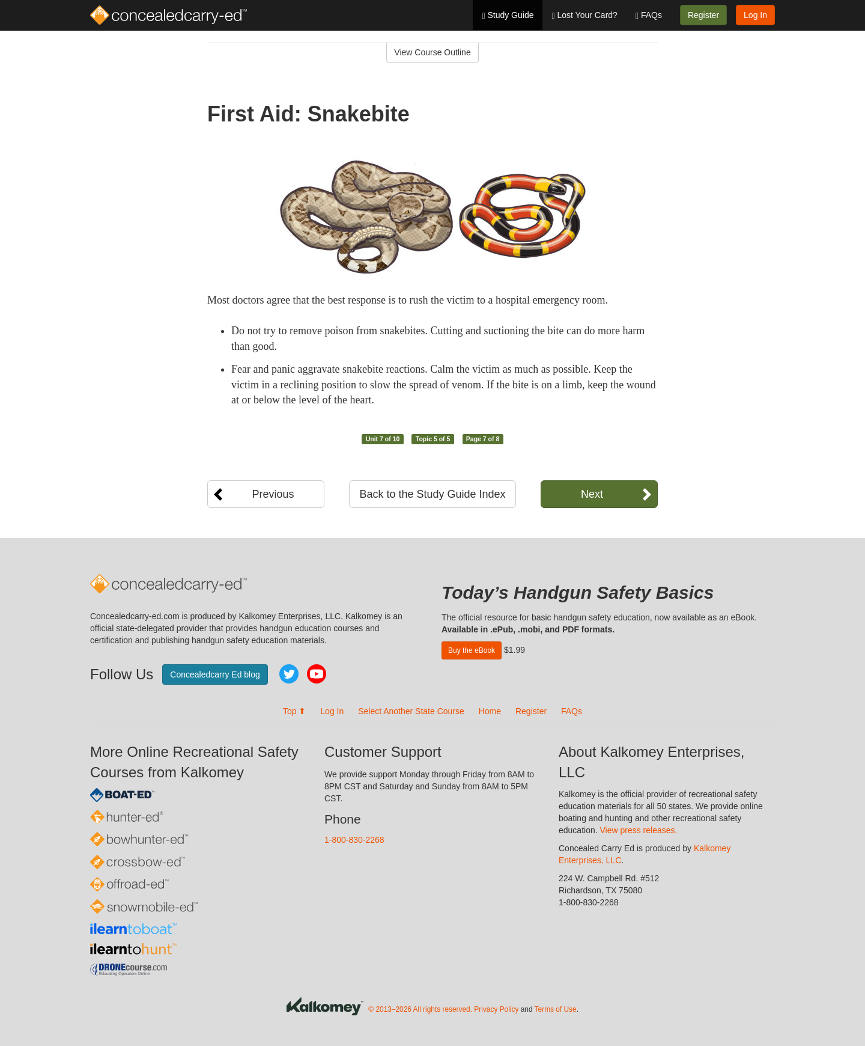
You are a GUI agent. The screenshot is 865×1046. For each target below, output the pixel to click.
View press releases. (639, 830)
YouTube (316, 674)
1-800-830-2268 (354, 840)
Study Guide (507, 15)
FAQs (649, 15)
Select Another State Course (411, 711)
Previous (273, 494)
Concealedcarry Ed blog (215, 674)
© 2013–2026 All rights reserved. (420, 1009)
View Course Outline (432, 52)
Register (703, 15)
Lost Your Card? (584, 15)
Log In (755, 15)
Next (592, 494)
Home (490, 711)
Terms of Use (556, 1009)
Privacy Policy (496, 1009)
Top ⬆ (294, 711)
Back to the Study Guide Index (432, 494)
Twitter (289, 674)
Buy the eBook (471, 650)
